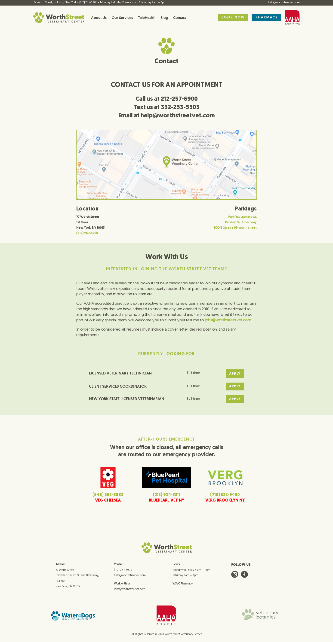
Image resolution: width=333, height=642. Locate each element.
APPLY (234, 371)
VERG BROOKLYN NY (225, 498)
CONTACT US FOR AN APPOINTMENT (166, 82)
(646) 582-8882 (107, 493)
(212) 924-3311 (166, 493)
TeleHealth (146, 17)
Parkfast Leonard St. (242, 215)
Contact (179, 17)
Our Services (122, 17)
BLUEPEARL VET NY (166, 498)
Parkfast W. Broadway (241, 220)
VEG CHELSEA (108, 498)
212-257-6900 (179, 97)
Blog (164, 17)
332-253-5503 (180, 105)
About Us (99, 17)
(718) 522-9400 (225, 493)
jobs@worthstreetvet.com (129, 587)
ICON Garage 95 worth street (235, 225)
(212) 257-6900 (123, 567)
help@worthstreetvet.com (284, 2)
